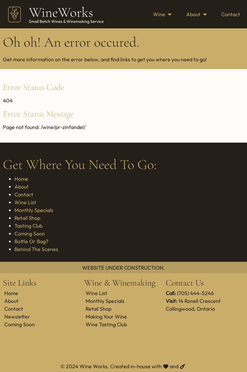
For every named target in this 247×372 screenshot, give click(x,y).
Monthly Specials (33, 210)
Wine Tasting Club (106, 324)
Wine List (25, 202)
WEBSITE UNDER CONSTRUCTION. (123, 267)
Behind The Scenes (36, 249)
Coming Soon (29, 233)
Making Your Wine (106, 316)
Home (21, 179)
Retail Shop (27, 218)
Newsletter (17, 316)
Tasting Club (28, 225)
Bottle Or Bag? (31, 241)
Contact (230, 14)
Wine (162, 14)
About (196, 14)
